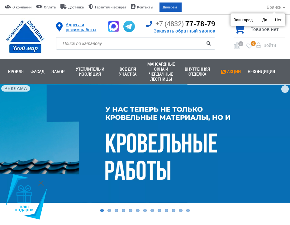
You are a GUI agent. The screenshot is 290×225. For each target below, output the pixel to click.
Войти (270, 45)
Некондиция (261, 71)
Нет (278, 19)
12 (181, 210)
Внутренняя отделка (197, 72)
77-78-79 (180, 24)
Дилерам (170, 7)
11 (173, 210)
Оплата (50, 7)
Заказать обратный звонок (184, 31)
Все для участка (127, 72)
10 (166, 210)
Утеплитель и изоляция (90, 72)
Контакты (145, 7)
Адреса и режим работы (81, 27)
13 (188, 210)
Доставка (76, 7)
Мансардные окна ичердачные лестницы (161, 72)
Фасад (38, 71)
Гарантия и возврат (110, 7)
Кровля (16, 71)
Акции (234, 71)
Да (264, 19)
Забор (57, 71)
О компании (21, 7)
